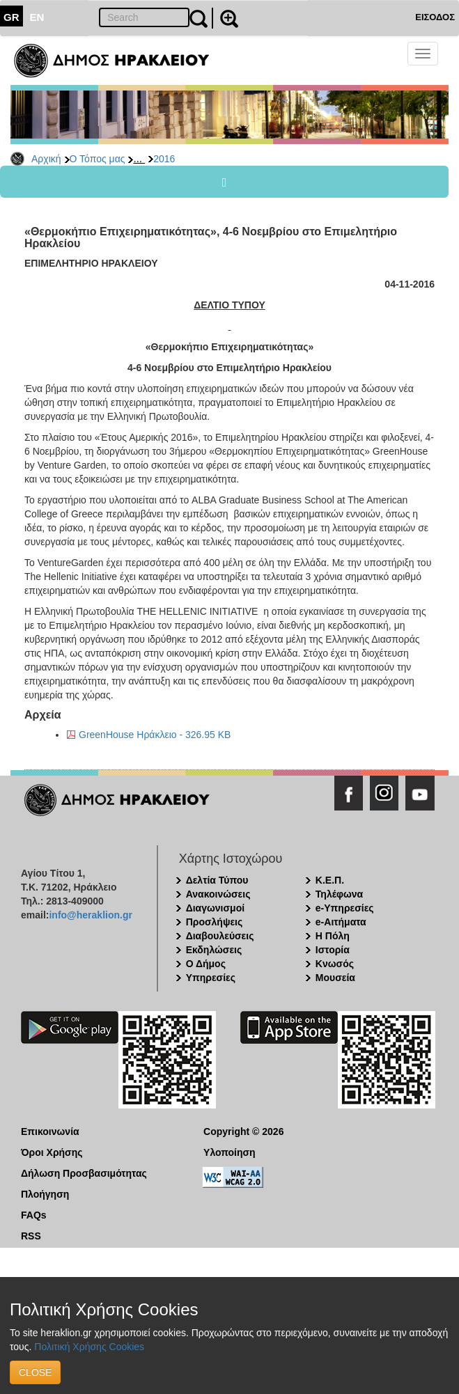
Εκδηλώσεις (214, 949)
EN (37, 17)
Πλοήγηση (45, 1194)
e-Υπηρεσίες (345, 908)
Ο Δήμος (206, 963)
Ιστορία (333, 949)
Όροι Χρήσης (52, 1152)
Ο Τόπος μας (97, 158)
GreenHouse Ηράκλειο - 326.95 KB (155, 734)
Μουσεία (335, 977)
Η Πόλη (333, 935)
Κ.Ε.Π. (330, 880)
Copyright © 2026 (243, 1131)
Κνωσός (335, 963)
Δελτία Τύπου (217, 880)
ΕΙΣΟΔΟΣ (435, 17)
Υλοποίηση (229, 1152)
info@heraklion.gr (90, 915)
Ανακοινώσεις (218, 894)
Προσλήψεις (214, 921)
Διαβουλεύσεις (220, 935)
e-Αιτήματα (341, 921)
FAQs (34, 1215)
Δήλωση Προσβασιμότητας (84, 1173)
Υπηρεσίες (210, 977)
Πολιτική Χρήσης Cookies (89, 1346)
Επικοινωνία (50, 1131)
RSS (31, 1236)
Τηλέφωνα (339, 894)
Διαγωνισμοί (215, 908)
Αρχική (46, 158)
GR (11, 17)
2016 (164, 158)
